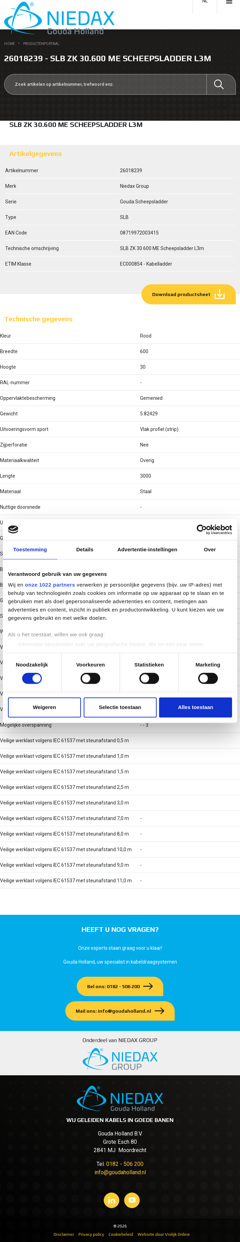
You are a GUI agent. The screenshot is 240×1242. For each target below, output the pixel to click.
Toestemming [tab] (30, 549)
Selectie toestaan (120, 707)
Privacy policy (91, 1234)
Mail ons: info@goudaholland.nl (113, 1011)
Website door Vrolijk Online (164, 1234)
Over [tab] (210, 549)
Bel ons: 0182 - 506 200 (113, 986)
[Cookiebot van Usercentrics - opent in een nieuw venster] (202, 529)
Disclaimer (64, 1234)
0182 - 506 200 (125, 1164)
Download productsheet (181, 294)
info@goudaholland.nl (120, 1172)
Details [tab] (84, 549)
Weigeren (44, 707)
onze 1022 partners (50, 585)
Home (9, 44)
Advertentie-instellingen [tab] (147, 549)
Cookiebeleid (121, 1234)
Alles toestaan (195, 707)
